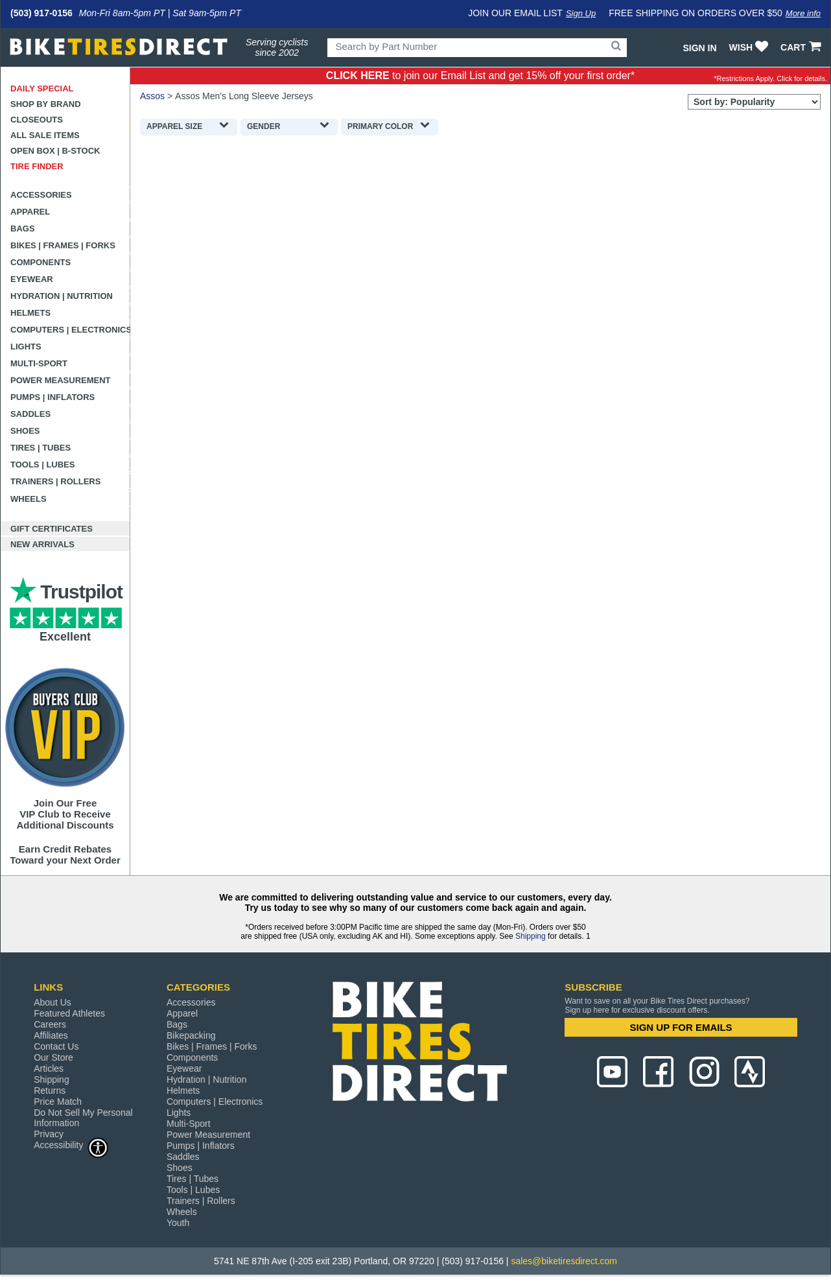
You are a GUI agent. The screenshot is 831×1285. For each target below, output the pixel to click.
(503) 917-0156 (41, 13)
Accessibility (71, 1144)
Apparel (30, 212)
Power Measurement (60, 380)
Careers (50, 1024)
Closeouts (36, 119)
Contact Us (56, 1046)
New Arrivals (42, 544)
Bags (22, 228)
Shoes (25, 431)
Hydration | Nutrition (61, 296)
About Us (52, 1002)
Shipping (530, 936)
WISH (750, 47)
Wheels (28, 499)
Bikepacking (191, 1035)
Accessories (41, 195)
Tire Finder (37, 166)
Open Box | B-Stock (55, 151)
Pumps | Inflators (52, 397)
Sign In (699, 48)
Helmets (30, 313)
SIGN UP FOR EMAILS (681, 1027)
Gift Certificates (51, 529)
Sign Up (581, 13)
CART (802, 47)
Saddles (30, 414)
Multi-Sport (38, 363)
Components (40, 262)
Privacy (49, 1134)
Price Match (58, 1101)
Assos (152, 96)
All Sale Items (45, 135)
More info (803, 13)
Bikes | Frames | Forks (62, 245)
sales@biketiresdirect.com (564, 1261)
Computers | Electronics (70, 330)
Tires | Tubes (40, 448)
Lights (25, 346)
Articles (49, 1068)
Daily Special (42, 88)
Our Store (53, 1057)
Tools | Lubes (42, 464)
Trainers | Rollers (55, 481)
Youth (178, 1223)
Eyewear (31, 279)
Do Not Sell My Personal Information (83, 1117)
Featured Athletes (69, 1013)
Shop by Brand (45, 104)
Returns (49, 1090)
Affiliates (51, 1035)
